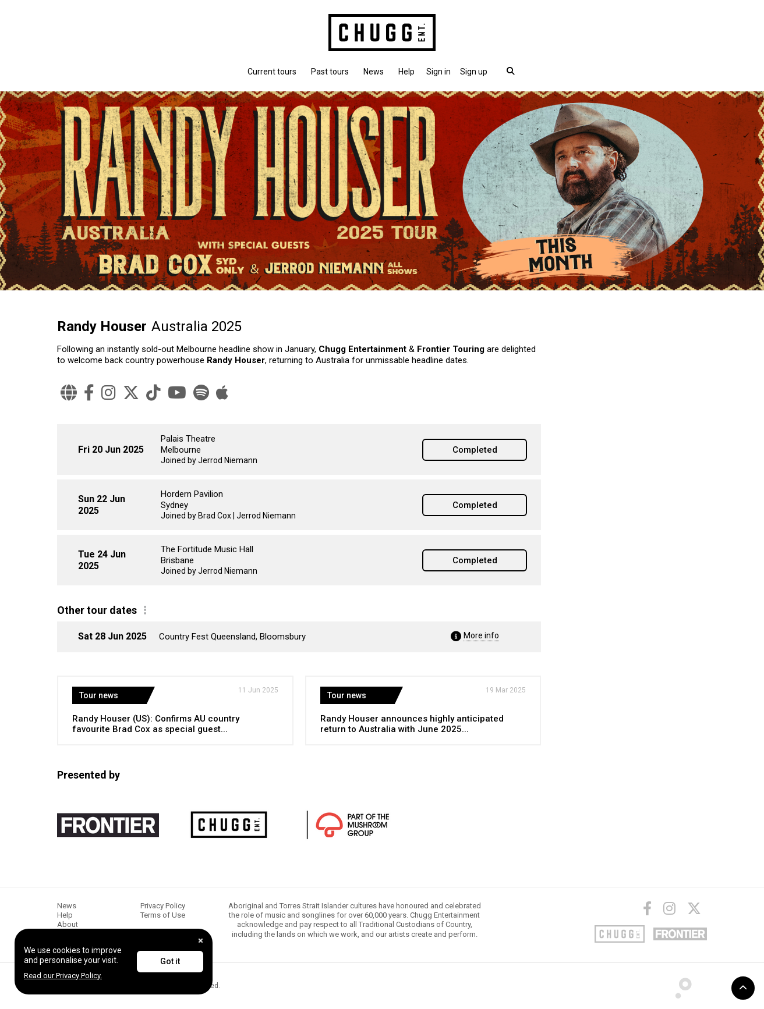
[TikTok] (153, 393)
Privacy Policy (162, 905)
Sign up (473, 71)
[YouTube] (177, 393)
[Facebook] (89, 393)
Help (406, 71)
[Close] (200, 940)
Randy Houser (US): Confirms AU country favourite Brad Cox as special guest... (155, 724)
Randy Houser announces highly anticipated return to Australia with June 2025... (412, 724)
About (67, 924)
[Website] (69, 393)
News (373, 71)
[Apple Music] (222, 393)
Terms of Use (162, 915)
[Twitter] (131, 393)
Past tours (330, 71)
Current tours (271, 71)
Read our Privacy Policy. (63, 975)
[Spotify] (201, 393)
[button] (438, 71)
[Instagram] (108, 393)
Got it (170, 961)
